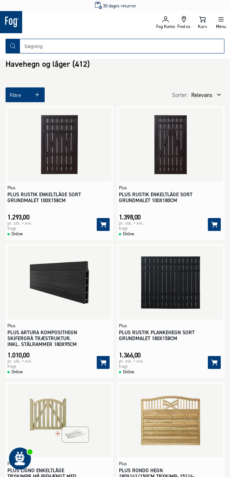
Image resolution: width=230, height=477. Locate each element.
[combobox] (122, 46)
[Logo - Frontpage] (57, 22)
